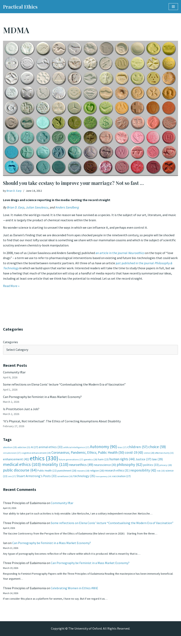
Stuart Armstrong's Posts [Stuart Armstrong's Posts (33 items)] (37, 476)
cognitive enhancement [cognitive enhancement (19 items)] (36, 452)
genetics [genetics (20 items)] (90, 459)
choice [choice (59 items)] (157, 446)
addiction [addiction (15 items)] (23, 447)
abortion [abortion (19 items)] (10, 447)
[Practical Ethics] (20, 6)
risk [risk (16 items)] (161, 470)
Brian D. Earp (14, 190)
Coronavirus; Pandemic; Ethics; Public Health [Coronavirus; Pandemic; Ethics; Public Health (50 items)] (87, 452)
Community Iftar (14, 372)
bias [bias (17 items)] (122, 447)
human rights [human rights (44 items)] (122, 459)
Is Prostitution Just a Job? (21, 409)
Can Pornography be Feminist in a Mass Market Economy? (42, 397)
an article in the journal (119, 253)
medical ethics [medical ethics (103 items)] (22, 464)
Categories (10, 342)
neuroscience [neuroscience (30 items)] (105, 465)
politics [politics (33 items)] (151, 465)
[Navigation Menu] (173, 6)
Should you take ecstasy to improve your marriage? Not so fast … (73, 183)
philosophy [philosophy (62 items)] (129, 464)
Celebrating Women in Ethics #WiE (74, 588)
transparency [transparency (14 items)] (103, 476)
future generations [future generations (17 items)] (71, 459)
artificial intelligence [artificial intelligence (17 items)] (76, 447)
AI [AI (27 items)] (34, 447)
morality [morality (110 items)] (55, 464)
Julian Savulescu (37, 207)
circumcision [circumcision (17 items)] (12, 452)
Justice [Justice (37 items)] (143, 459)
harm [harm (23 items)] (103, 459)
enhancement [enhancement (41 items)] (16, 459)
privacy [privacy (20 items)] (165, 465)
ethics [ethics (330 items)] (44, 458)
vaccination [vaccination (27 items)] (121, 476)
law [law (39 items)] (157, 459)
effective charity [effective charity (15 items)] (164, 453)
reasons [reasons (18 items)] (83, 470)
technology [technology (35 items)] (84, 476)
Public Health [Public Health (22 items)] (47, 470)
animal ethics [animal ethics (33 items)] (51, 447)
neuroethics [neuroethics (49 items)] (81, 464)
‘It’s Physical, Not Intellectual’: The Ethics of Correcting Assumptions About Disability (62, 421)
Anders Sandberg (67, 207)
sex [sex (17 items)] (12, 476)
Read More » (11, 286)
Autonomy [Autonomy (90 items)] (103, 446)
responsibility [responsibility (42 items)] (143, 470)
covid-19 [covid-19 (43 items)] (134, 452)
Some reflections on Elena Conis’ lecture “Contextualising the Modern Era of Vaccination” (64, 384)
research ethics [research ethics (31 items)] (117, 470)
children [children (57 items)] (137, 447)
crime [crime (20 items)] (149, 452)
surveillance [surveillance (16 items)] (65, 476)
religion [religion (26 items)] (97, 470)
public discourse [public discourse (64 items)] (20, 470)
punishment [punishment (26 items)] (66, 470)
